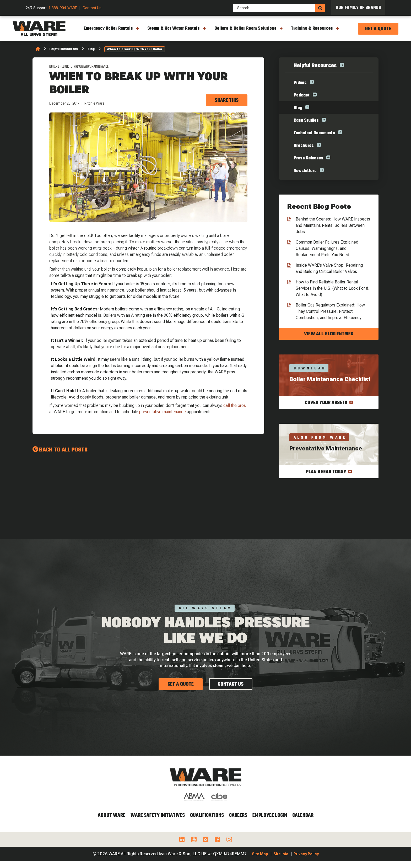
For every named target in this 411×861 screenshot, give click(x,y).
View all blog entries (328, 334)
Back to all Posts (63, 449)
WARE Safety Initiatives (158, 815)
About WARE (111, 815)
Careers (238, 815)
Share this (227, 100)
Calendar (302, 815)
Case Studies (306, 120)
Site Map (260, 854)
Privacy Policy (306, 854)
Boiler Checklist (60, 67)
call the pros (234, 405)
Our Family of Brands (358, 7)
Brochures (304, 145)
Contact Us (92, 8)
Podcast (302, 95)
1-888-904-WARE (63, 8)
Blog (91, 49)
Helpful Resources (64, 49)
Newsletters (305, 171)
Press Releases (308, 158)
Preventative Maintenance (91, 67)
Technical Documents (314, 133)
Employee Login (269, 815)
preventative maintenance (162, 411)
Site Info (280, 854)
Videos (300, 82)
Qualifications (207, 815)
